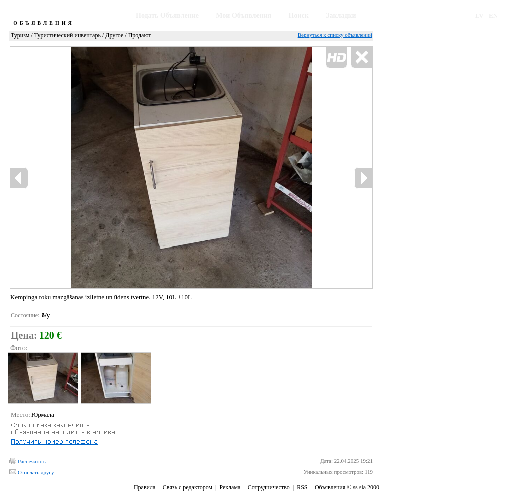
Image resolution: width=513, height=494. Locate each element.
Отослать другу (36, 472)
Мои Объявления (243, 15)
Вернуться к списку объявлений (335, 35)
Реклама (229, 487)
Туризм (20, 35)
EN (493, 15)
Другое (114, 35)
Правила (144, 487)
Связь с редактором (187, 487)
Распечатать (32, 461)
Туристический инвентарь (67, 35)
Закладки (341, 15)
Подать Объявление (167, 15)
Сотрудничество (269, 487)
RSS (302, 487)
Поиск (299, 15)
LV (479, 15)
